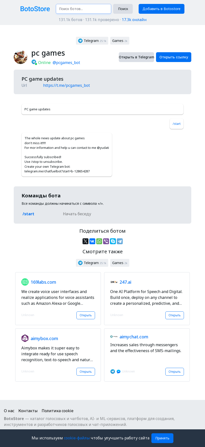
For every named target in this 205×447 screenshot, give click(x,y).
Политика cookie (57, 410)
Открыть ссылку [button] (173, 57)
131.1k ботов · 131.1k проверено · (103, 19)
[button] (92, 41)
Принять (162, 438)
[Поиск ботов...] (83, 8)
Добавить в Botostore (162, 8)
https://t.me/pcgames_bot (66, 85)
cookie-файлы (77, 438)
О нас (9, 410)
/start (177, 123)
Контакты (28, 410)
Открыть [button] (86, 315)
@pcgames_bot (66, 62)
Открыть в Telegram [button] (136, 57)
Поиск (123, 8)
